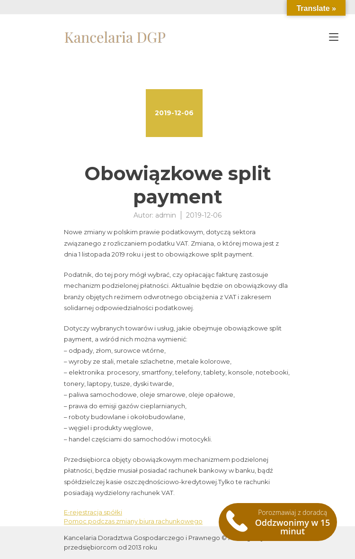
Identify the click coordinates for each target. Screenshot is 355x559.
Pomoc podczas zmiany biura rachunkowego (133, 521)
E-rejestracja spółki (93, 512)
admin (165, 215)
